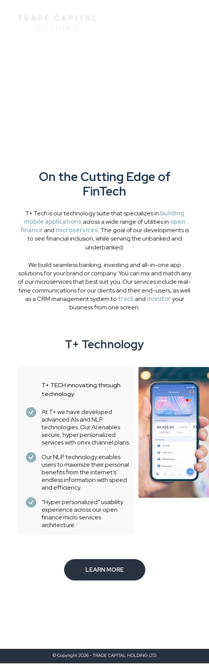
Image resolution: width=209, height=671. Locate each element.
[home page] (57, 21)
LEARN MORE (104, 570)
